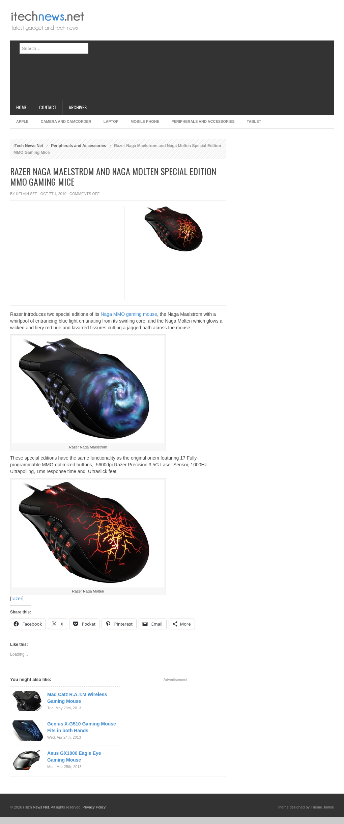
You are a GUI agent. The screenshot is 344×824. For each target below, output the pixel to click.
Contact (47, 107)
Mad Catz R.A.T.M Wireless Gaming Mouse (77, 698)
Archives (78, 107)
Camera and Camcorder (66, 121)
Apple (22, 121)
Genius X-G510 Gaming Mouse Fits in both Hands (81, 727)
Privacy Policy (94, 807)
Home (21, 107)
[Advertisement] (198, 52)
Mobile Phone (145, 121)
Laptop (111, 121)
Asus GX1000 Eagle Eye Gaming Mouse (74, 756)
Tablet (254, 121)
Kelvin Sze (26, 194)
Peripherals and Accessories (202, 121)
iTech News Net (28, 145)
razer (16, 598)
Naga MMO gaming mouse (129, 314)
